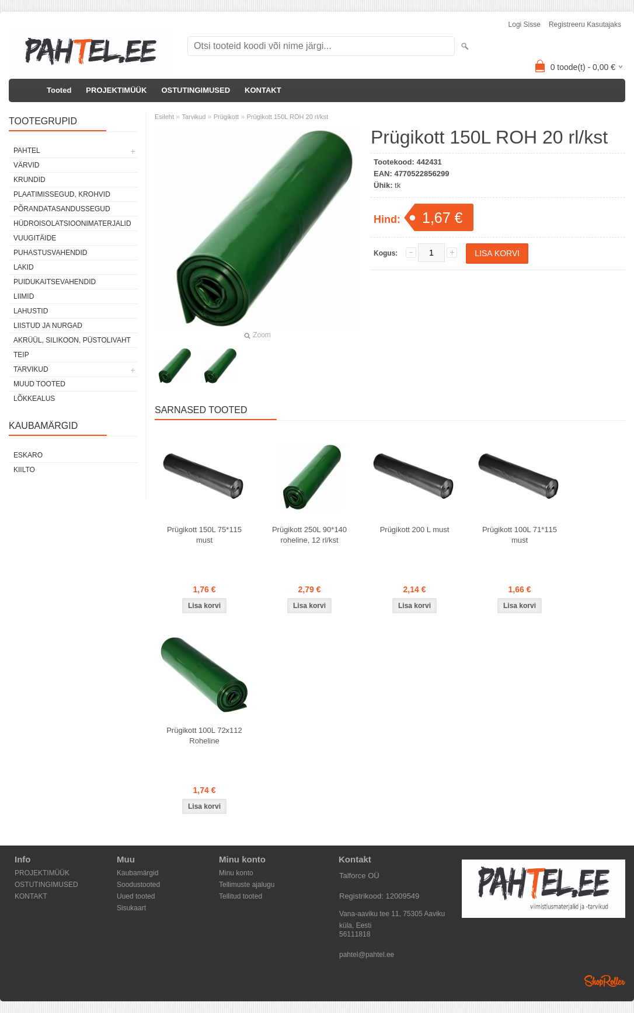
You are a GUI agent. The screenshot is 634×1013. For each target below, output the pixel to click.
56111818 (354, 934)
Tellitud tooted (240, 896)
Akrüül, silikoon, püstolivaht (72, 340)
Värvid (26, 165)
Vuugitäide (34, 238)
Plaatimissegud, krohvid (61, 194)
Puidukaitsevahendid (54, 282)
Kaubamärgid (137, 873)
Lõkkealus (34, 398)
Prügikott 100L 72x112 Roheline (204, 735)
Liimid (23, 296)
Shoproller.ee (604, 981)
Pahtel (26, 150)
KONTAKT (263, 90)
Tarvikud (30, 369)
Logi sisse (524, 24)
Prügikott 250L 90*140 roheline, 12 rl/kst (309, 534)
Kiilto (24, 470)
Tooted (59, 90)
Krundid (29, 180)
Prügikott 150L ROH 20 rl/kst (287, 116)
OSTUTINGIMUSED (195, 90)
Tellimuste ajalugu (246, 885)
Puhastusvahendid (50, 253)
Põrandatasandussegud (61, 209)
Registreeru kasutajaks (585, 24)
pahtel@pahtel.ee (366, 955)
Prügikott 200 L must (415, 529)
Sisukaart (131, 908)
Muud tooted (39, 384)
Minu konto (236, 873)
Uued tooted (136, 896)
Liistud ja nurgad (47, 326)
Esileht (164, 116)
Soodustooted (138, 885)
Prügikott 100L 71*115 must (519, 534)
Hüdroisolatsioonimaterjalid (72, 223)
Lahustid (30, 311)
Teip (21, 355)
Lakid (23, 267)
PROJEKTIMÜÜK (116, 90)
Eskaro (28, 455)
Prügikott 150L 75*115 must (204, 534)
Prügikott (226, 116)
